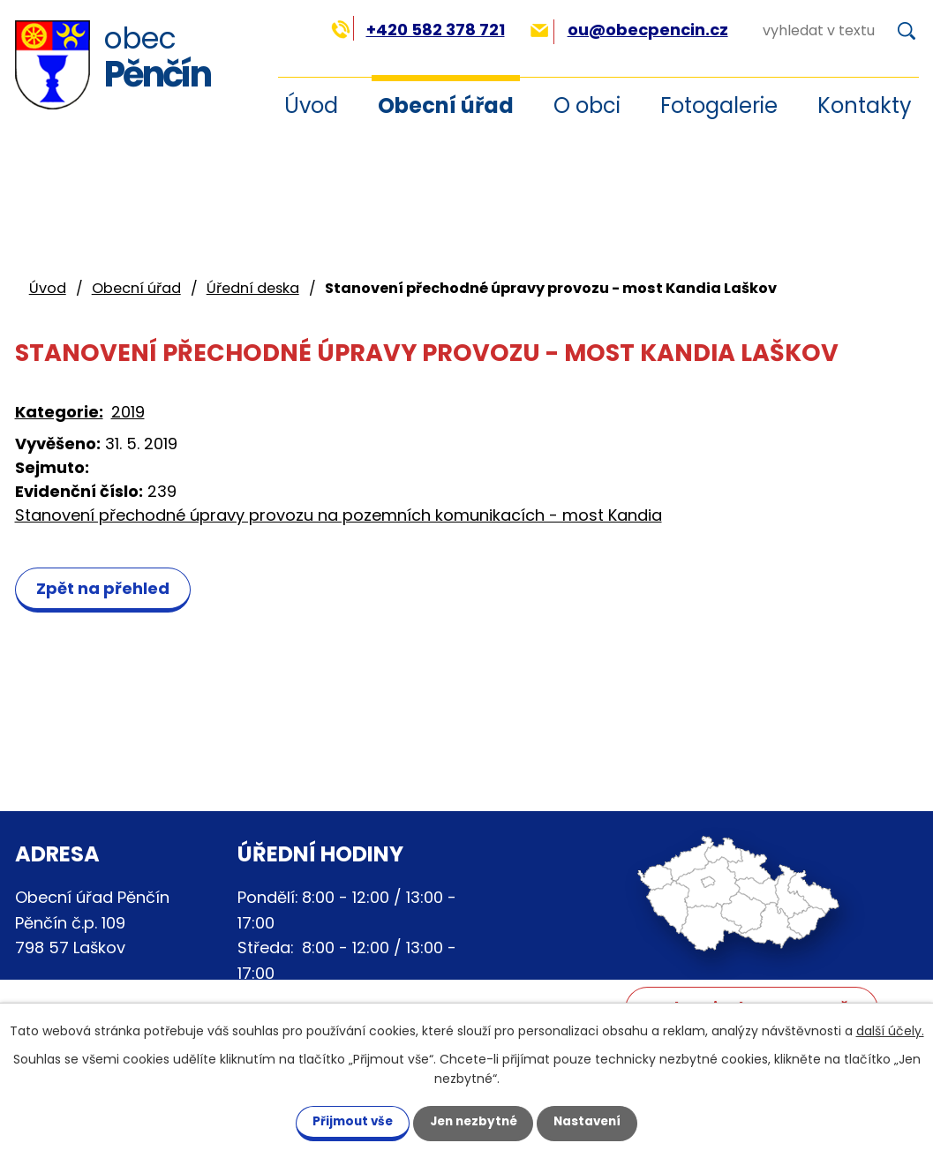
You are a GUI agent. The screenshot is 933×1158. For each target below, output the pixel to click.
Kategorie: (59, 412)
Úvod (47, 288)
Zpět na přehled (106, 588)
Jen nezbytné (473, 1121)
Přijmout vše (343, 1121)
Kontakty (864, 105)
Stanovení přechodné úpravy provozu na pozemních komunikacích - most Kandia (338, 515)
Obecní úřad (446, 105)
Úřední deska (253, 288)
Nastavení (597, 1121)
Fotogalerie (719, 105)
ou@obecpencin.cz (628, 30)
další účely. (890, 1030)
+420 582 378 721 (418, 30)
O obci (587, 105)
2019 (128, 412)
